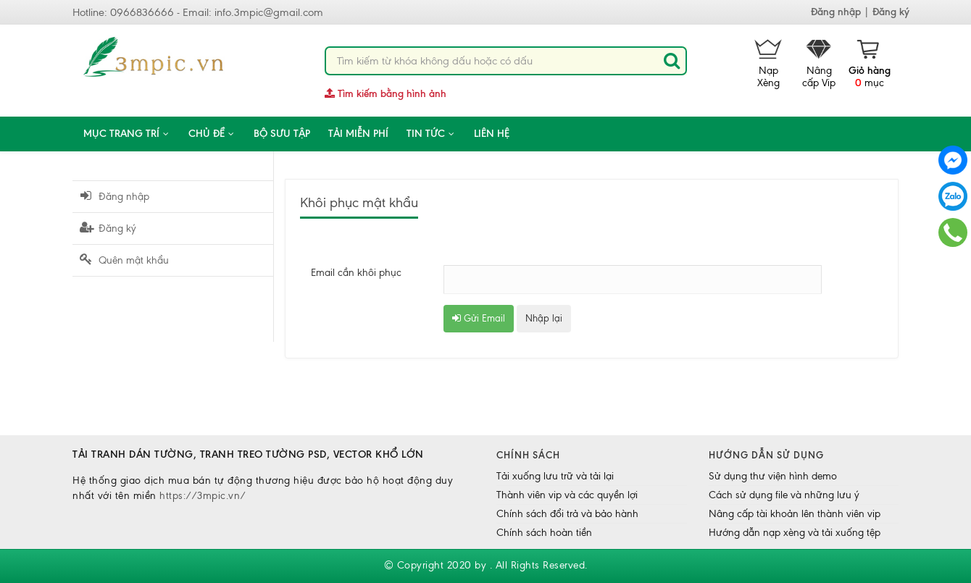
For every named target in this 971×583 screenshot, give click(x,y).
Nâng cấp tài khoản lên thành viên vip (794, 514)
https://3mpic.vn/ (202, 496)
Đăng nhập (836, 12)
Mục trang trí (126, 133)
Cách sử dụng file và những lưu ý (784, 495)
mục (870, 64)
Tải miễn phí (358, 133)
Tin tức (431, 133)
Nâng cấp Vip (818, 64)
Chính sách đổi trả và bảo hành (567, 514)
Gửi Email (478, 318)
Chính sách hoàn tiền (544, 533)
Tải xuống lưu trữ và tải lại (555, 476)
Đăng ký (890, 12)
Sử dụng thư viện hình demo (773, 476)
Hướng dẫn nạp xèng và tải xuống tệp (794, 533)
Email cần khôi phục (356, 273)
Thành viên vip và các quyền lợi (567, 495)
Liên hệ (491, 133)
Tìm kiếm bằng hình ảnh (385, 94)
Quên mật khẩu (124, 260)
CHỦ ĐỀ (212, 133)
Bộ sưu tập (282, 133)
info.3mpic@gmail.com (268, 12)
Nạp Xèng (768, 64)
